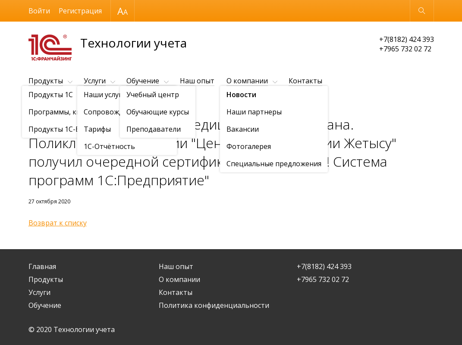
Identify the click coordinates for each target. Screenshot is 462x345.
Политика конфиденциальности (214, 305)
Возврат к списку (57, 223)
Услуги (95, 80)
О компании (247, 80)
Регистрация (80, 11)
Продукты (45, 80)
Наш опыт (197, 80)
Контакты (305, 80)
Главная (42, 266)
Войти (39, 11)
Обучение (142, 80)
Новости (78, 102)
